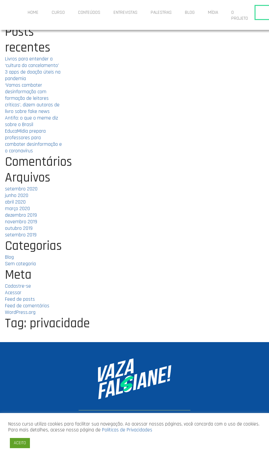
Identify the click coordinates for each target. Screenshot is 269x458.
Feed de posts (20, 299)
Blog (190, 12)
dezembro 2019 (21, 215)
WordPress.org (20, 312)
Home (33, 12)
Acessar (13, 292)
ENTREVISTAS (125, 12)
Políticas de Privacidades (127, 430)
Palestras (161, 12)
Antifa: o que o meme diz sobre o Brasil (31, 121)
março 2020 (17, 208)
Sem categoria (20, 263)
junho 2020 (16, 195)
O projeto (239, 15)
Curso (58, 12)
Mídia (213, 12)
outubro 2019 (19, 228)
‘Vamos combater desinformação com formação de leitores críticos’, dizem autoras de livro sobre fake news (32, 98)
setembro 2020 (21, 188)
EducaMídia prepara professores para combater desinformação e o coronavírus (33, 141)
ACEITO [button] (20, 443)
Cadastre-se (18, 286)
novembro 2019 (21, 221)
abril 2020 (15, 202)
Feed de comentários (27, 305)
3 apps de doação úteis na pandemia (33, 75)
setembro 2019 (21, 234)
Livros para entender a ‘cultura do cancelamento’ (32, 62)
